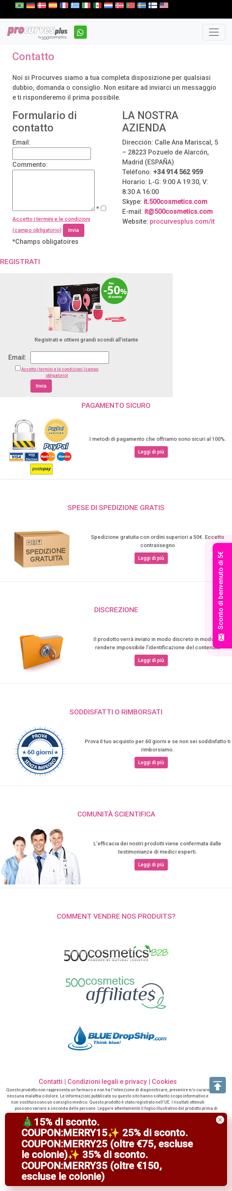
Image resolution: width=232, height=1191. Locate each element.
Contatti (51, 1082)
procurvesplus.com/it (182, 221)
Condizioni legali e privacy (107, 1082)
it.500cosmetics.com (175, 202)
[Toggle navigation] (213, 32)
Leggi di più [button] (151, 452)
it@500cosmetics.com (178, 211)
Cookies (164, 1082)
